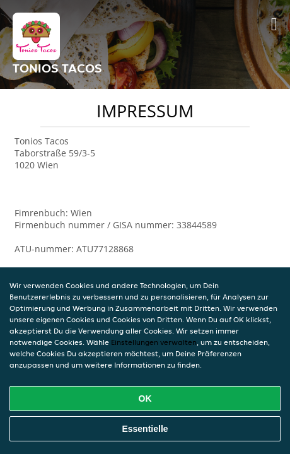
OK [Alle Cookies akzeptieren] (145, 398)
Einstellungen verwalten (154, 342)
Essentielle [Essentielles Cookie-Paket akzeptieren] (145, 429)
